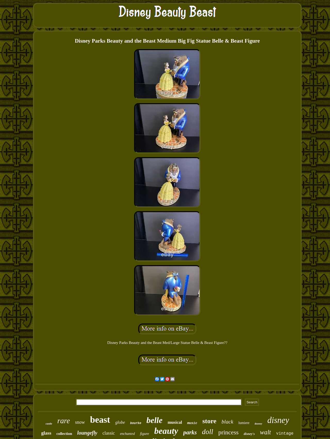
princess (228, 432)
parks (190, 432)
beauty (166, 431)
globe (120, 422)
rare (63, 421)
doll (207, 432)
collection (64, 434)
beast (100, 420)
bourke (135, 423)
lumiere (244, 423)
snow (80, 422)
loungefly (87, 433)
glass (46, 433)
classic (108, 433)
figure (144, 434)
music (192, 423)
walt (265, 432)
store (209, 421)
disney (278, 420)
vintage (284, 433)
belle (154, 420)
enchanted (127, 434)
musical (175, 422)
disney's (249, 434)
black (227, 422)
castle (49, 423)
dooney (258, 423)
